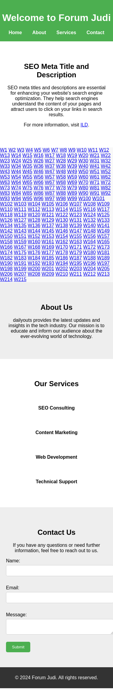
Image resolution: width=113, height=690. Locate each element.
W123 (75, 214)
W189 (103, 257)
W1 (3, 150)
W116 (89, 209)
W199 (20, 268)
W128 (34, 220)
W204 (89, 268)
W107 (75, 203)
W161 (48, 241)
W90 (83, 193)
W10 (82, 150)
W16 (38, 155)
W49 (72, 171)
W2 (12, 150)
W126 (6, 220)
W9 (72, 150)
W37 (50, 166)
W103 (20, 203)
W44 (16, 171)
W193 (48, 263)
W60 (83, 176)
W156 (89, 236)
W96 (38, 198)
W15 (27, 155)
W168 (34, 247)
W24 (16, 160)
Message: (16, 614)
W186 (61, 257)
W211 (75, 274)
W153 (48, 236)
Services (66, 32)
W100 (85, 198)
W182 (6, 257)
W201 (48, 268)
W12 (104, 150)
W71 (95, 182)
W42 (106, 166)
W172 (89, 247)
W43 (5, 171)
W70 (83, 182)
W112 (34, 209)
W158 (6, 241)
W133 (103, 220)
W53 (5, 176)
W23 (5, 160)
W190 (6, 263)
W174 (6, 252)
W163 (75, 241)
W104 (34, 203)
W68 (61, 182)
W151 (20, 236)
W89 (72, 193)
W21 (95, 155)
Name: (13, 560)
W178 (61, 252)
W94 (16, 198)
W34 (16, 166)
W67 (50, 182)
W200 (34, 268)
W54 (16, 176)
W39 (72, 166)
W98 (61, 198)
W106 (61, 203)
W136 (34, 225)
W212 (89, 274)
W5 (37, 150)
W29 (72, 160)
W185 (48, 257)
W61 (95, 176)
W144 (34, 230)
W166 (6, 247)
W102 (6, 203)
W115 (75, 209)
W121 (48, 214)
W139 (75, 225)
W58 (61, 176)
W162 (61, 241)
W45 (27, 171)
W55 (27, 176)
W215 (20, 279)
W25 (27, 160)
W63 (5, 182)
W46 (38, 171)
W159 (20, 241)
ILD (84, 124)
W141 (103, 225)
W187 (75, 257)
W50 (83, 171)
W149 (103, 230)
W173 (103, 247)
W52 (106, 171)
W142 (6, 230)
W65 (27, 182)
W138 (61, 225)
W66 (38, 182)
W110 (6, 209)
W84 (16, 193)
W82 (106, 187)
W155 (75, 236)
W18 (61, 155)
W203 (75, 268)
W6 (46, 150)
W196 (89, 263)
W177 (48, 252)
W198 (6, 268)
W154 (61, 236)
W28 (61, 160)
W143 (20, 230)
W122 (61, 214)
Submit (18, 649)
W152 (34, 236)
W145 (48, 230)
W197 (103, 263)
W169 (48, 247)
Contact (96, 32)
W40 (83, 166)
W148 (89, 230)
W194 (61, 263)
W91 (95, 193)
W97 (50, 198)
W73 (5, 187)
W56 (38, 176)
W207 (20, 274)
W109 (103, 203)
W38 (61, 166)
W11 (93, 150)
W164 (89, 241)
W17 (50, 155)
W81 (95, 187)
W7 (54, 150)
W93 (5, 198)
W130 (61, 220)
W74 (16, 187)
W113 (48, 209)
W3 (20, 150)
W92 (106, 193)
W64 (16, 182)
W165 (103, 241)
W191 (20, 263)
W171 (75, 247)
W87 (50, 193)
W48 (61, 171)
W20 (83, 155)
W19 (72, 155)
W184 (34, 257)
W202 (61, 268)
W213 (103, 274)
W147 (75, 230)
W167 (20, 247)
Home (15, 32)
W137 (48, 225)
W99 (72, 198)
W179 (75, 252)
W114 (61, 209)
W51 (95, 171)
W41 (95, 166)
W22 (106, 155)
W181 (103, 252)
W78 (61, 187)
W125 (103, 214)
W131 (75, 220)
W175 (20, 252)
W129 (48, 220)
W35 (27, 166)
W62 (106, 176)
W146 (61, 230)
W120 (34, 214)
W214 (6, 279)
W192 (34, 263)
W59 (72, 176)
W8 (63, 150)
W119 (20, 214)
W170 (61, 247)
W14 (16, 155)
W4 (29, 150)
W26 (38, 160)
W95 (27, 198)
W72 (106, 182)
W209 (48, 274)
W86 (38, 193)
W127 (20, 220)
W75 (27, 187)
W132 (89, 220)
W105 (48, 203)
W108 (89, 203)
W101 (98, 198)
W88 (61, 193)
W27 (50, 160)
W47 (50, 171)
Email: (12, 587)
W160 (34, 241)
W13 (5, 155)
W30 (83, 160)
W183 (20, 257)
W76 (38, 187)
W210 (61, 274)
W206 (6, 274)
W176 (34, 252)
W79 (72, 187)
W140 (89, 225)
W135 (20, 225)
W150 (6, 236)
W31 (95, 160)
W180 (89, 252)
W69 (72, 182)
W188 (89, 257)
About (39, 32)
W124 (89, 214)
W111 (20, 209)
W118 (6, 214)
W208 (34, 274)
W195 (75, 263)
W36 (38, 166)
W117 (103, 209)
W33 (5, 166)
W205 (103, 268)
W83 (5, 193)
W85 (27, 193)
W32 (106, 160)
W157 (103, 236)
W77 (50, 187)
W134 (6, 225)
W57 (50, 176)
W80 (83, 187)
